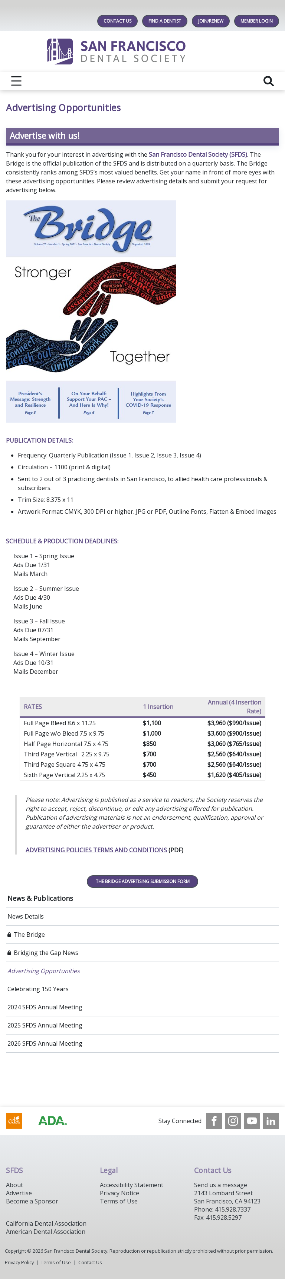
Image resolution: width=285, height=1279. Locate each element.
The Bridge (29, 934)
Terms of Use (119, 1201)
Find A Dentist (164, 21)
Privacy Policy (19, 1262)
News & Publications (40, 898)
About (14, 1185)
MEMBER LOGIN (256, 21)
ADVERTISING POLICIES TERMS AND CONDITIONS (96, 850)
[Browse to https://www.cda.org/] (43, 1121)
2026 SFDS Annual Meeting (44, 1043)
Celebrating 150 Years (38, 989)
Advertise (19, 1193)
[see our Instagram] (233, 1121)
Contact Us (117, 21)
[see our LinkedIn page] (271, 1121)
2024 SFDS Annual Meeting (44, 1007)
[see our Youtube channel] (252, 1121)
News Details (25, 916)
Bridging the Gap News (46, 953)
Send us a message (220, 1185)
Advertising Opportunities (43, 971)
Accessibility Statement (131, 1185)
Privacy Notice (119, 1193)
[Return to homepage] (143, 52)
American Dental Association (45, 1232)
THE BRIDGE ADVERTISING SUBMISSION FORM (143, 881)
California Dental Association (46, 1223)
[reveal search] (268, 81)
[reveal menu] (16, 81)
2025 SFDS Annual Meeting (44, 1025)
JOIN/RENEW (210, 21)
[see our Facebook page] (214, 1121)
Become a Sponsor (32, 1201)
